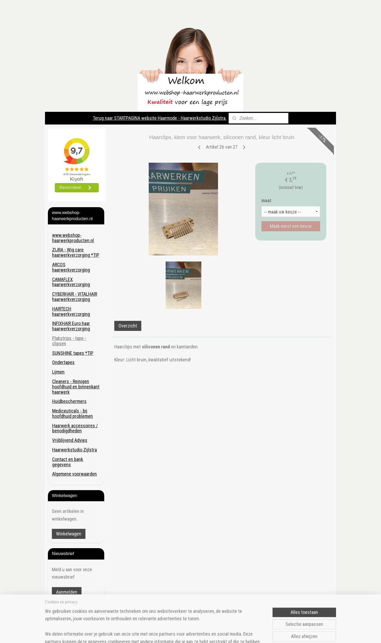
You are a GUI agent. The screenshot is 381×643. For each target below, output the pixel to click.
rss (198, 633)
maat (266, 200)
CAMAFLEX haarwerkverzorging (71, 282)
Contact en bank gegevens (67, 461)
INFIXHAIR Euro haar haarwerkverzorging (71, 326)
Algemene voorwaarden (74, 474)
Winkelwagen (68, 533)
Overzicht (128, 326)
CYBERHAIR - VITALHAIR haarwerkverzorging (74, 296)
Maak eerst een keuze (291, 226)
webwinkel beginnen (214, 633)
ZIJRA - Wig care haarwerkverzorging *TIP (75, 252)
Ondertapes (63, 362)
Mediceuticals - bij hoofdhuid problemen (72, 413)
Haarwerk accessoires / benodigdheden (75, 428)
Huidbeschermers (69, 401)
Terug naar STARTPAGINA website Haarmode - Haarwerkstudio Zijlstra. (159, 118)
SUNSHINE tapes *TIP (72, 353)
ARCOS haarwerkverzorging (71, 267)
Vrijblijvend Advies (69, 440)
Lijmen (58, 372)
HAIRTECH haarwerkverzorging (71, 311)
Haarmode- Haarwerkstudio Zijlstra (74, 612)
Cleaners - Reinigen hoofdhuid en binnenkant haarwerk (75, 387)
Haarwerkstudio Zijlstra (74, 450)
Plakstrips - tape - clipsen (69, 340)
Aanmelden (66, 592)
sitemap (188, 633)
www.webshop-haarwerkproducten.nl (73, 237)
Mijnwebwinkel (252, 633)
